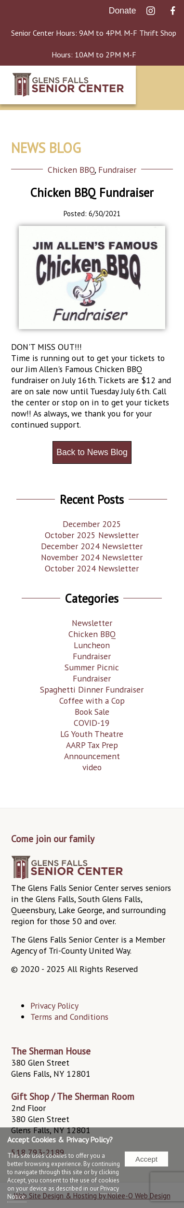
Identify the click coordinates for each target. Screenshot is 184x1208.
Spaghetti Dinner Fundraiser (92, 689)
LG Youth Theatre (91, 733)
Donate (122, 10)
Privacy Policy (54, 1005)
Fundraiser (117, 169)
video (92, 767)
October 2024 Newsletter (92, 568)
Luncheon (92, 645)
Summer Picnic (92, 667)
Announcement (92, 756)
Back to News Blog (92, 452)
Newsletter (92, 622)
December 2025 (92, 523)
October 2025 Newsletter (92, 535)
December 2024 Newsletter (92, 546)
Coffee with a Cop (92, 700)
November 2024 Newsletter (92, 557)
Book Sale (92, 711)
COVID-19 (92, 722)
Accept (146, 1159)
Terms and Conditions (69, 1016)
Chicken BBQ (71, 169)
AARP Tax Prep (92, 744)
